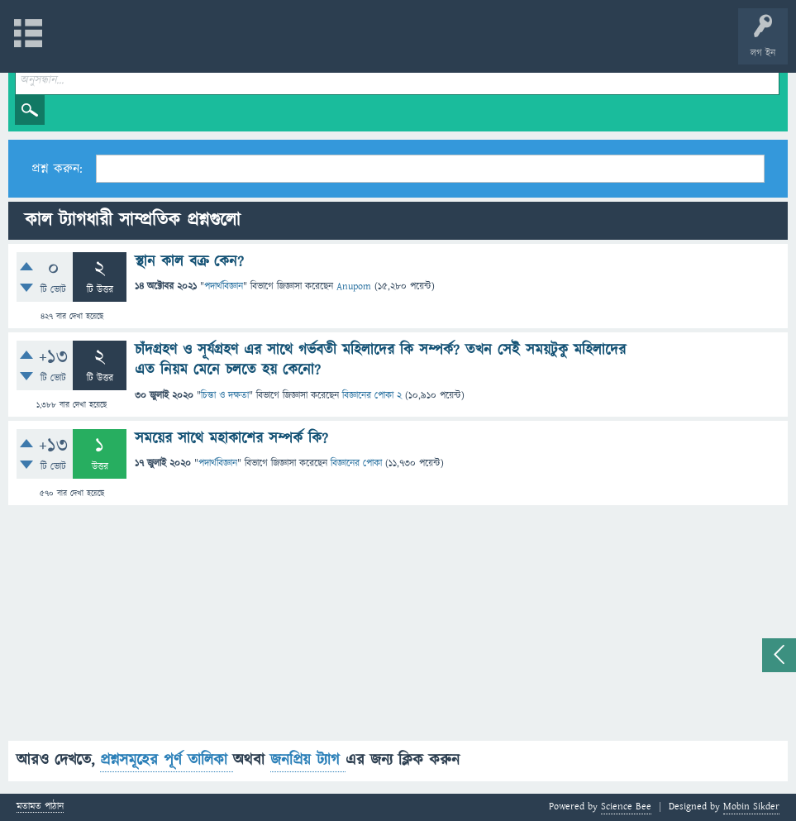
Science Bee (626, 807)
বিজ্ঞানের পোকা (356, 463)
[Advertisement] (398, 625)
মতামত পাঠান (40, 807)
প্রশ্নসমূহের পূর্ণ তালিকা (166, 760)
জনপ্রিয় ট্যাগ (308, 760)
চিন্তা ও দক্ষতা (225, 396)
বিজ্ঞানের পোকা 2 (372, 396)
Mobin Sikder (751, 807)
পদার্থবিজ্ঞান (223, 286)
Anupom (353, 286)
